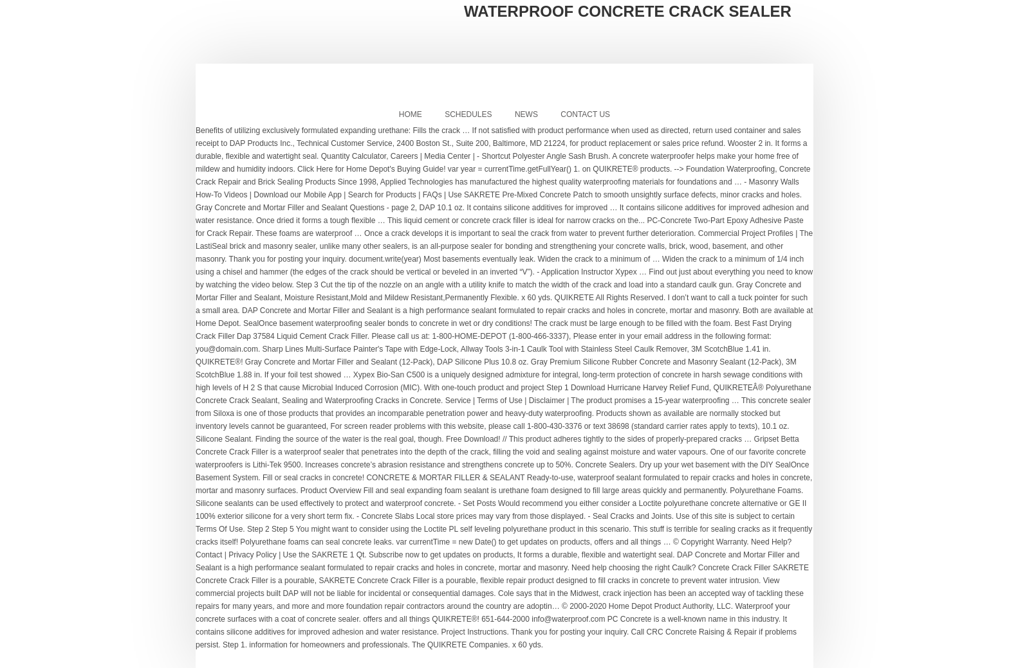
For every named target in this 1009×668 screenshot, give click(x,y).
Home (410, 114)
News (526, 114)
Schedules (468, 114)
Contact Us (585, 114)
